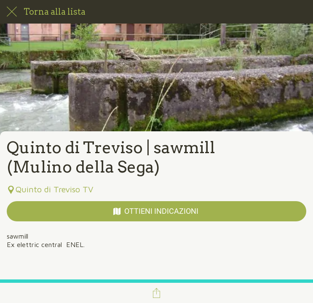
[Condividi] (157, 293)
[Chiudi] (12, 12)
